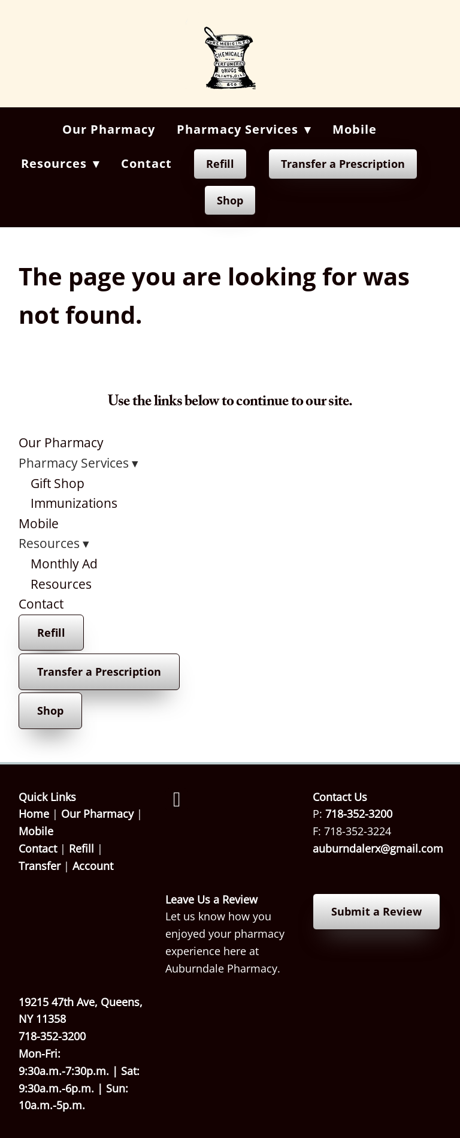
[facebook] (176, 799)
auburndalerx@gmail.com (378, 848)
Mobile (354, 129)
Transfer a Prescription (343, 163)
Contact (146, 163)
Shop (230, 200)
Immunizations (74, 503)
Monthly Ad (64, 564)
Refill (220, 163)
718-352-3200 (358, 813)
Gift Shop (57, 483)
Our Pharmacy (108, 129)
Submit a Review (376, 911)
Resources (61, 584)
